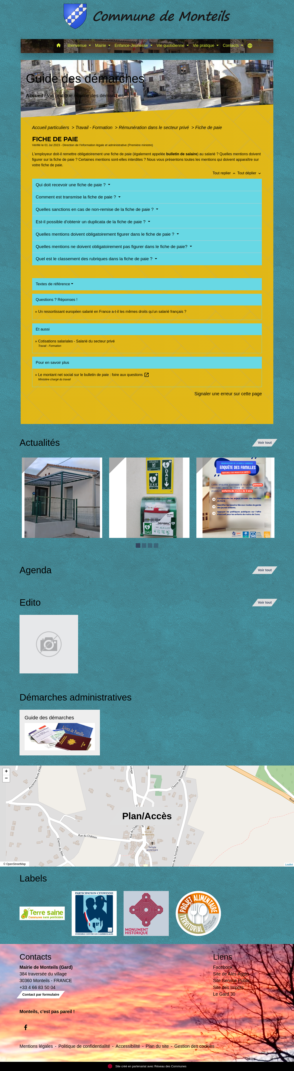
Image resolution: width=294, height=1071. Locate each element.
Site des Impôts (228, 987)
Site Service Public (231, 980)
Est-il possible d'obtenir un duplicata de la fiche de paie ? (91, 221)
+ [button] (6, 771)
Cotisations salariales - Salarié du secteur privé (76, 341)
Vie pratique (59, 95)
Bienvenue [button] (78, 45)
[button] (58, 46)
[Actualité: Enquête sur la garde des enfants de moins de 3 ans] (236, 498)
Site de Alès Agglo (231, 973)
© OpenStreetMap (14, 864)
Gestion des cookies (194, 1046)
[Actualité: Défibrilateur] (149, 498)
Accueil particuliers (51, 127)
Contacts (35, 956)
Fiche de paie (208, 127)
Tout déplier (249, 173)
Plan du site (157, 1046)
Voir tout (265, 442)
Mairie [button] (101, 45)
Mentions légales (36, 1046)
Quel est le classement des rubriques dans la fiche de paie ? (95, 258)
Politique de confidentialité (84, 1046)
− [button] (6, 778)
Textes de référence (53, 284)
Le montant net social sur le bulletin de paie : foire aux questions (93, 375)
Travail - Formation (94, 127)
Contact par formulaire (40, 994)
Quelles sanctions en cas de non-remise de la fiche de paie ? (95, 209)
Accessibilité (128, 1046)
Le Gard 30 (224, 994)
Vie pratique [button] (204, 45)
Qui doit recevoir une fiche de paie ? (71, 184)
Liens (222, 956)
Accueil (34, 95)
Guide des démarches (100, 95)
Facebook (223, 967)
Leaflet (289, 864)
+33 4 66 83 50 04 (38, 987)
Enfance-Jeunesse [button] (132, 45)
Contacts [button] (231, 45)
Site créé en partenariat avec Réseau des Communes (147, 1066)
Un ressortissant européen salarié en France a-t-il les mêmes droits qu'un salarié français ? (112, 312)
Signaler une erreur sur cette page (228, 393)
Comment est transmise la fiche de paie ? (76, 197)
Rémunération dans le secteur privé (154, 127)
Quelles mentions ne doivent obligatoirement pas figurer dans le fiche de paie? (112, 246)
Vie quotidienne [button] (171, 45)
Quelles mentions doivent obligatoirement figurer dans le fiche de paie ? (105, 234)
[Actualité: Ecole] (62, 498)
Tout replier (224, 173)
